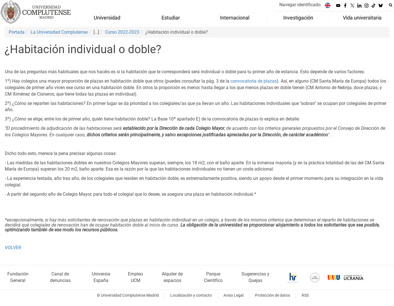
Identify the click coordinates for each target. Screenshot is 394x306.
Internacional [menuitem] (234, 18)
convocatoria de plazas (253, 81)
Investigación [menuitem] (298, 18)
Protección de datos (272, 295)
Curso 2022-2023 (122, 32)
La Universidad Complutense (59, 32)
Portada (17, 32)
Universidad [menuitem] (107, 18)
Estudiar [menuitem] (171, 18)
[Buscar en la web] (390, 5)
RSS (305, 295)
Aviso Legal (233, 295)
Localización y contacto (191, 295)
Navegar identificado (300, 4)
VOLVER (13, 247)
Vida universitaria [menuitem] (362, 18)
